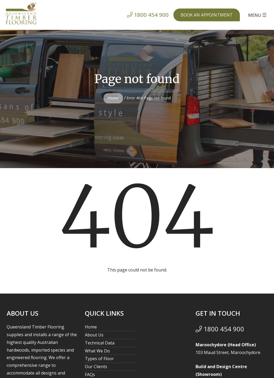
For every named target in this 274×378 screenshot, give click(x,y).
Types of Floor (99, 358)
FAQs (90, 374)
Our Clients (96, 366)
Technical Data (99, 343)
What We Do (97, 351)
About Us (94, 335)
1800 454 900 (220, 328)
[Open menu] (258, 15)
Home (113, 97)
